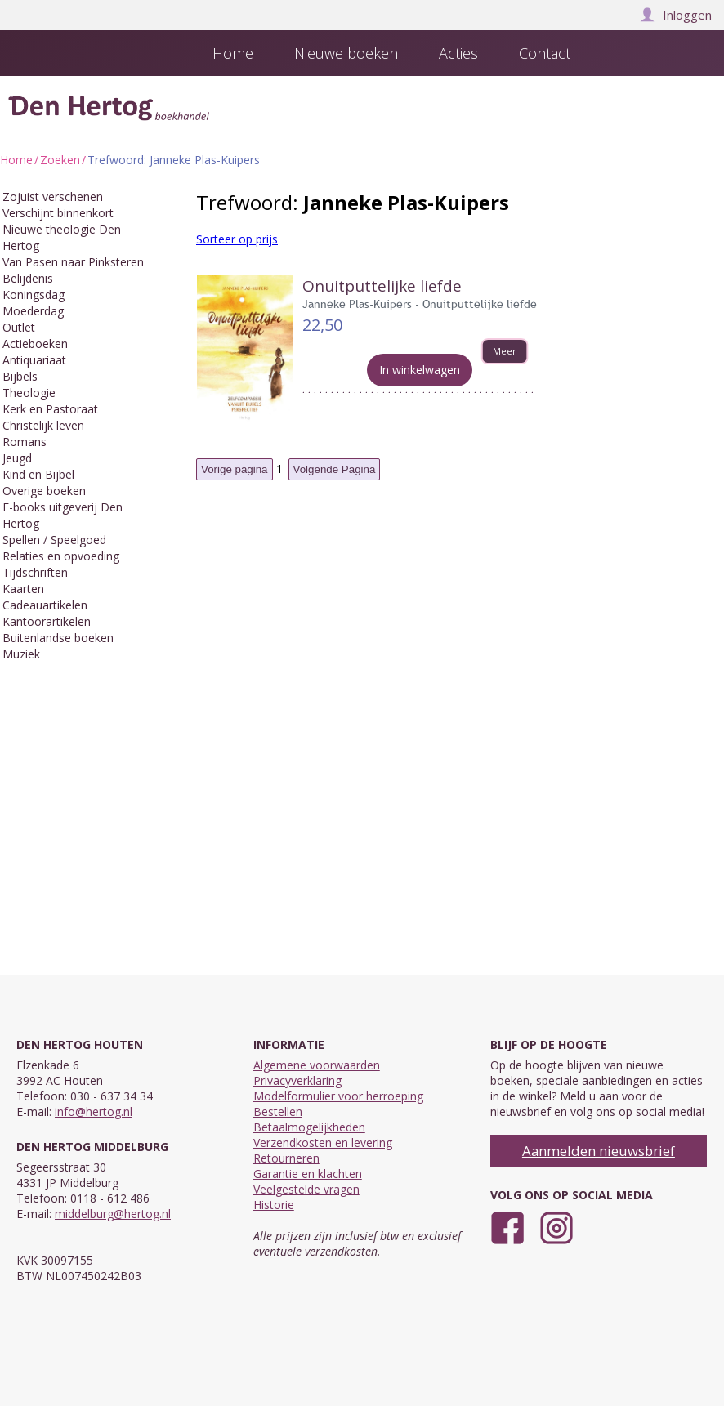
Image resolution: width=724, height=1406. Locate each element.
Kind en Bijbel (38, 474)
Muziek (21, 654)
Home (16, 159)
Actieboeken (35, 343)
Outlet (18, 327)
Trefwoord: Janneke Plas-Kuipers (173, 159)
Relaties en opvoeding (60, 556)
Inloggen (676, 15)
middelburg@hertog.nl (113, 1213)
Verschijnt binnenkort (58, 213)
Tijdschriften (35, 572)
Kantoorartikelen (46, 621)
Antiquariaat (34, 360)
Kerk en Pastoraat (50, 409)
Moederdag (33, 311)
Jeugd (17, 458)
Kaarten (23, 588)
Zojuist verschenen (52, 196)
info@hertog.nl (93, 1111)
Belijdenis (27, 278)
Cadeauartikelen (44, 605)
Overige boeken (44, 490)
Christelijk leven (43, 425)
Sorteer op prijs (237, 239)
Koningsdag (33, 294)
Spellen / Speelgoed (54, 539)
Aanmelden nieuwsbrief (598, 1150)
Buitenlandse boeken (58, 637)
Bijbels (20, 376)
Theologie (29, 392)
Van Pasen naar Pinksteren (73, 262)
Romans (24, 441)
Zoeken (60, 159)
